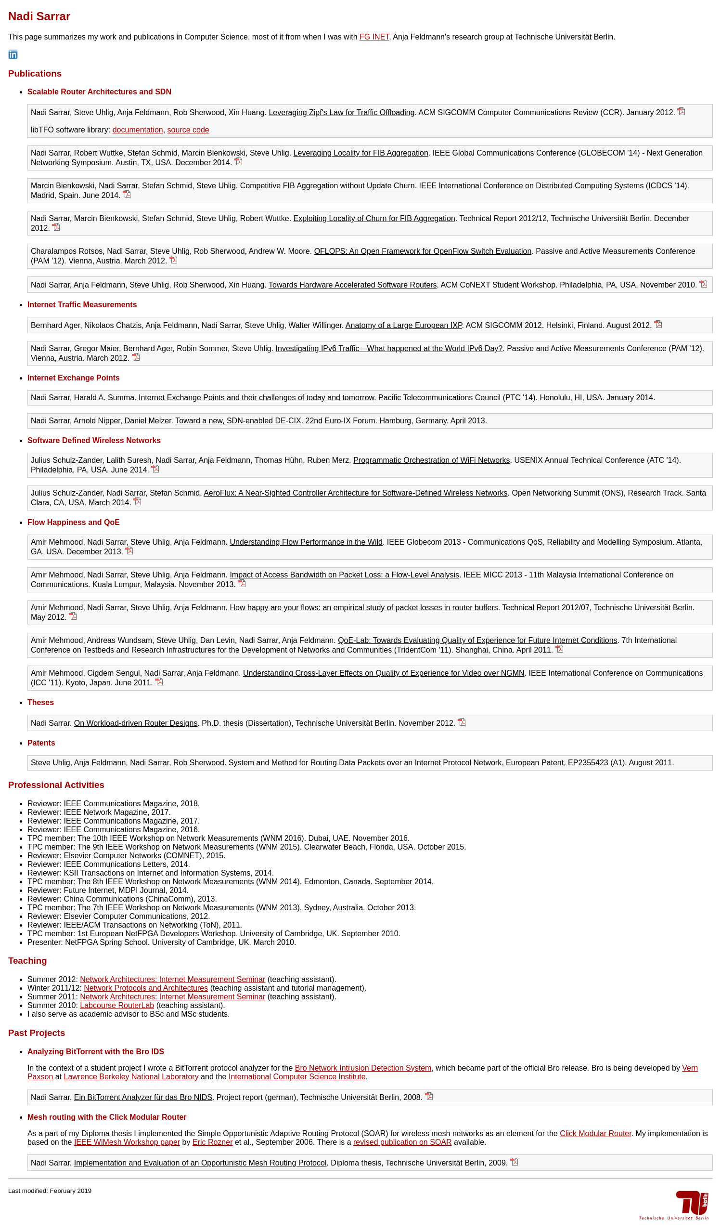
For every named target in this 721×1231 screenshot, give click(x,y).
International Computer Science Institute (297, 1077)
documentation (138, 130)
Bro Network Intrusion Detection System (363, 1068)
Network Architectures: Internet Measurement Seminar (172, 979)
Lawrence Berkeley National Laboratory (131, 1077)
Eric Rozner (213, 1142)
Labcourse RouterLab (117, 1005)
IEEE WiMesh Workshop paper (127, 1142)
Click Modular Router (595, 1133)
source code (188, 130)
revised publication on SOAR (402, 1142)
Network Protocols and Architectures (146, 988)
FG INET (374, 37)
